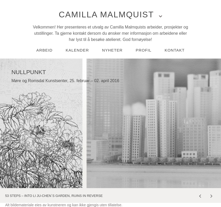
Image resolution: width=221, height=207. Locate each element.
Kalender (77, 50)
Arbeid (44, 50)
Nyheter (112, 50)
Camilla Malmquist (106, 14)
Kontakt (175, 50)
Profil (143, 50)
